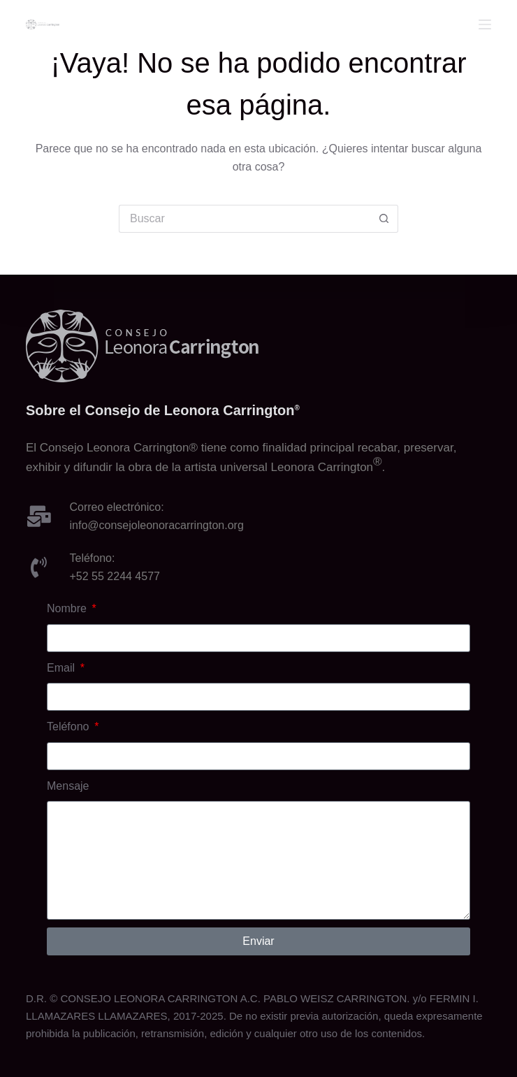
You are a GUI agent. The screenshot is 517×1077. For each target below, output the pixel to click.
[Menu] (485, 24)
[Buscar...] (244, 219)
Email (62, 668)
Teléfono (69, 726)
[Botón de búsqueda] (384, 219)
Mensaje (68, 786)
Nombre (68, 608)
